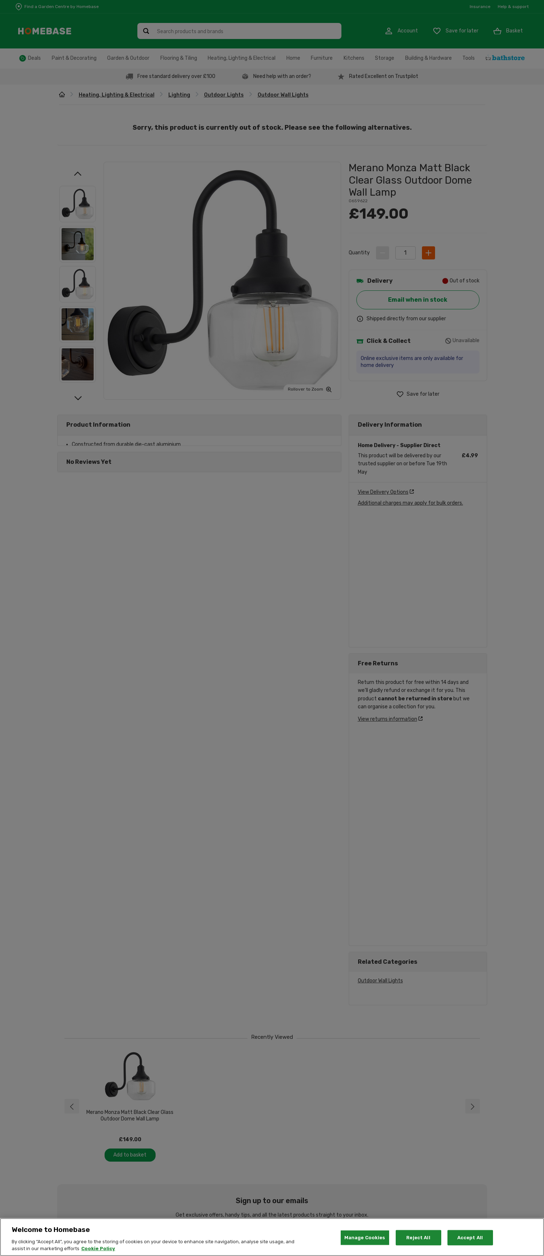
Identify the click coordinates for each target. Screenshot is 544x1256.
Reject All (418, 1237)
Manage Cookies (365, 1237)
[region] (272, 1237)
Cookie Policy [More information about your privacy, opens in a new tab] (98, 1248)
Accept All (470, 1237)
